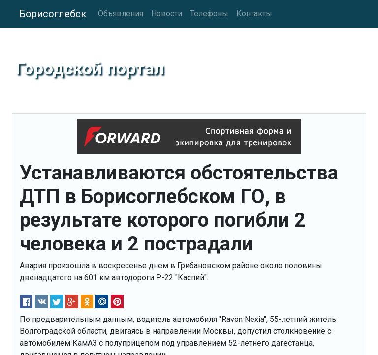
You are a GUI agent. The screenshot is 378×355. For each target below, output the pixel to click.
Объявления (120, 13)
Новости (166, 13)
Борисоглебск (52, 14)
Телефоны (209, 13)
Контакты (254, 13)
